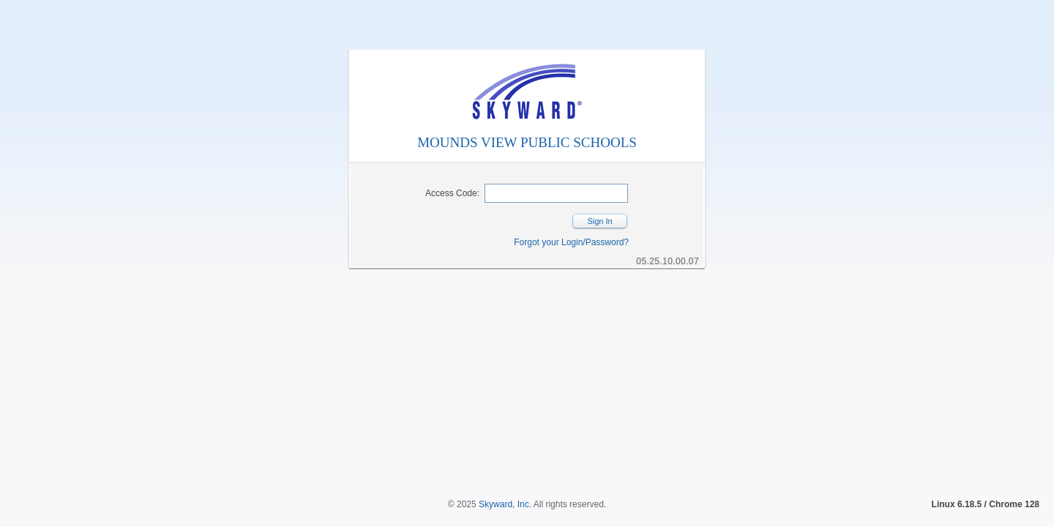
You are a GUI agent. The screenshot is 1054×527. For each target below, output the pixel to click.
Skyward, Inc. (505, 479)
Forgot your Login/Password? (571, 242)
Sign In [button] (599, 221)
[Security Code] (556, 193)
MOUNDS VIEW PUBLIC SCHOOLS (527, 142)
